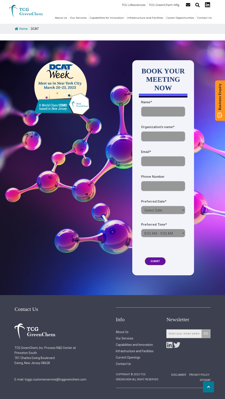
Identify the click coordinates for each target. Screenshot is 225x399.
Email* (146, 152)
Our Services (78, 17)
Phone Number (153, 177)
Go (206, 333)
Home (21, 29)
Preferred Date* (153, 201)
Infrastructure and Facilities (145, 17)
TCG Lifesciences (133, 5)
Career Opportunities (180, 17)
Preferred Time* (154, 225)
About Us (61, 17)
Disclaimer (178, 374)
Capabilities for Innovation (107, 17)
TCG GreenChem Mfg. (164, 5)
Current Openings (128, 357)
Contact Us (204, 17)
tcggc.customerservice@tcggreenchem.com (55, 379)
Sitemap (205, 380)
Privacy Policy (199, 374)
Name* (146, 102)
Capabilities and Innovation (134, 344)
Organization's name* (157, 127)
